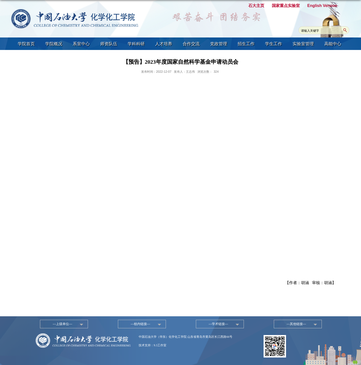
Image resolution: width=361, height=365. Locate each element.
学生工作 (273, 43)
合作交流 (191, 43)
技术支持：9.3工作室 (152, 345)
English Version (322, 5)
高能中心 (332, 43)
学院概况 (53, 43)
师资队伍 (108, 43)
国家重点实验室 (286, 5)
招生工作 (246, 43)
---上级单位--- (62, 324)
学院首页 (26, 43)
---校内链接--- (140, 324)
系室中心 (81, 43)
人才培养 (163, 43)
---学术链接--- (218, 324)
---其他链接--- (296, 324)
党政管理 (218, 43)
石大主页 (256, 5)
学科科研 (136, 43)
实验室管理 (303, 43)
